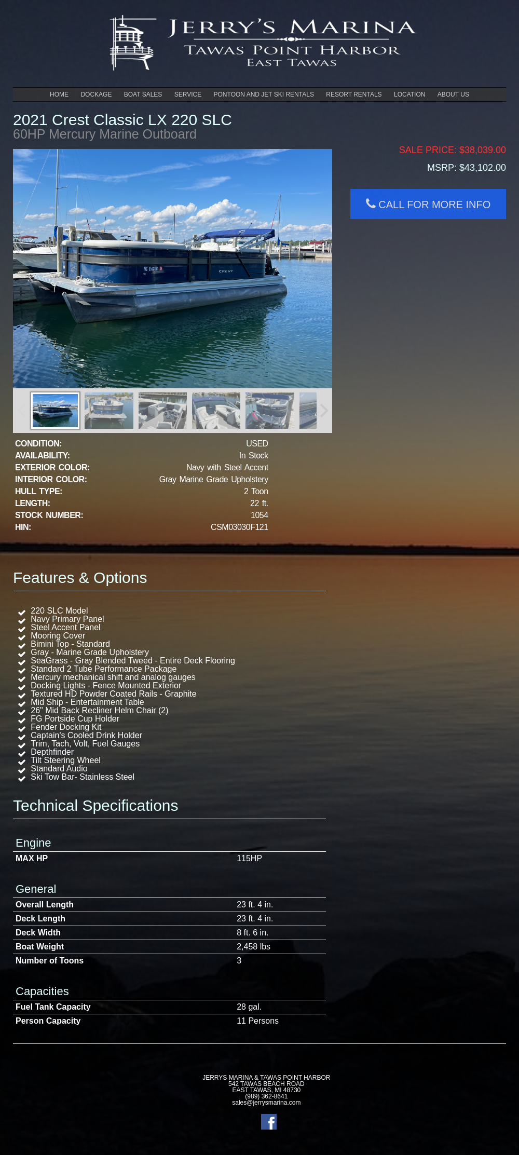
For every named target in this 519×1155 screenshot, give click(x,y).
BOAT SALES (143, 94)
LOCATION (409, 94)
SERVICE (187, 94)
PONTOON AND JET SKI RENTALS (264, 94)
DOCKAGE (96, 94)
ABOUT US (453, 94)
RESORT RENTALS (353, 94)
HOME (59, 94)
